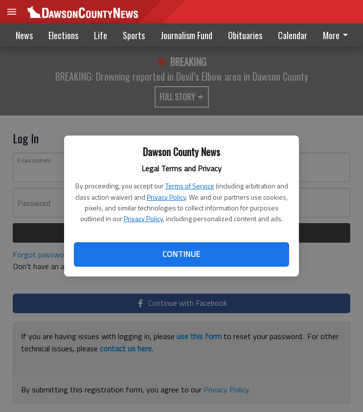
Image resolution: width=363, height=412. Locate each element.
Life (100, 35)
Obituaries (245, 35)
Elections (63, 35)
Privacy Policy (166, 197)
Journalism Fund (186, 35)
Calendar (292, 35)
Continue (181, 254)
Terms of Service (189, 186)
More (337, 35)
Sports (134, 35)
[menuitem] (338, 34)
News (24, 35)
